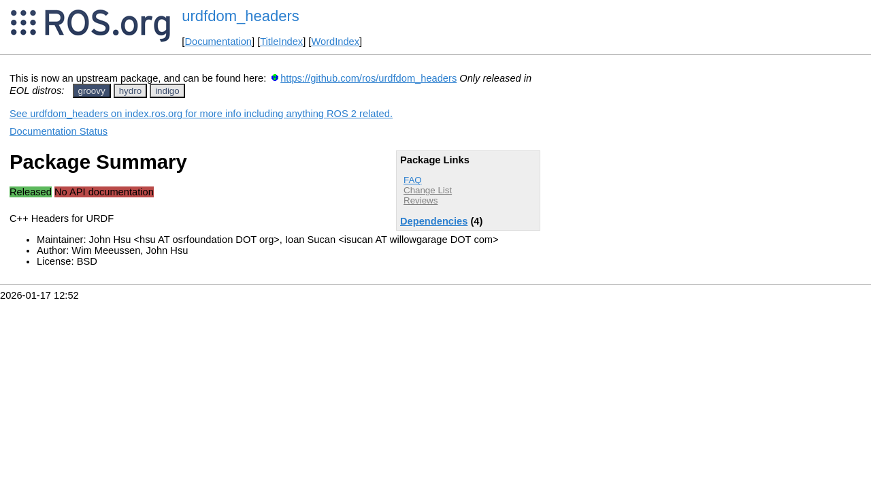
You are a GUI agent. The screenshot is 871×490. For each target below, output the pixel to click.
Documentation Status (59, 131)
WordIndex (335, 41)
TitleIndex (281, 41)
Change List (428, 190)
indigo (167, 91)
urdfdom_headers (240, 15)
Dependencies (433, 221)
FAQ (413, 180)
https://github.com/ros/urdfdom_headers (368, 78)
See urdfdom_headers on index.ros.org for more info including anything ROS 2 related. (201, 113)
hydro (130, 91)
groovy (91, 91)
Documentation (218, 41)
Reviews (421, 200)
